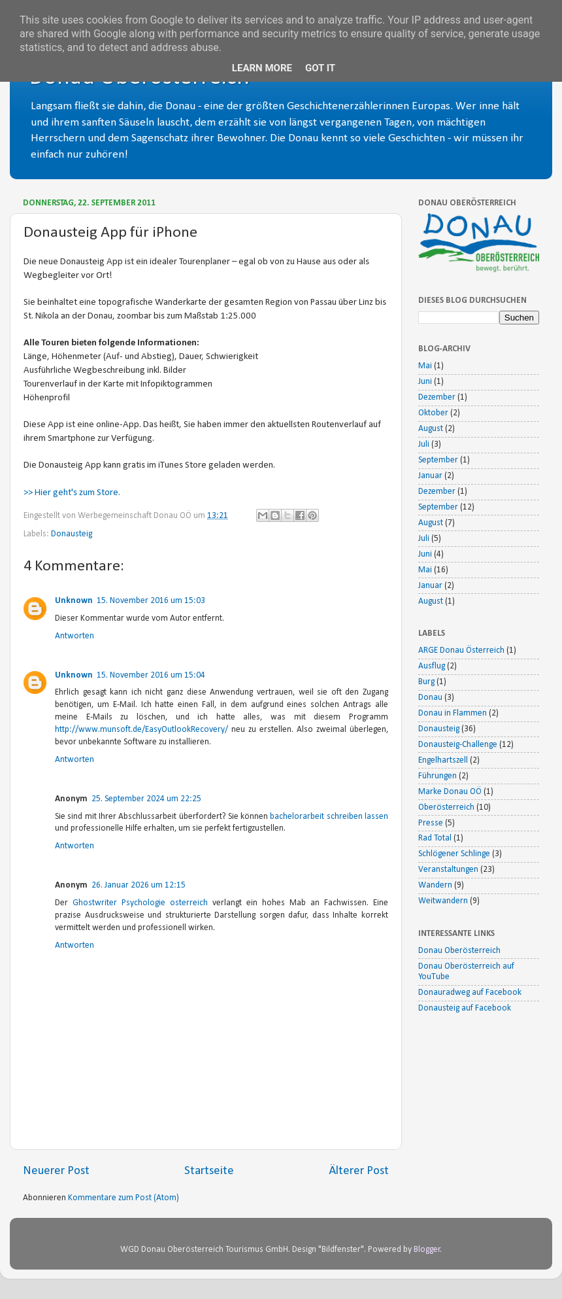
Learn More (262, 68)
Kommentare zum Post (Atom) (123, 1198)
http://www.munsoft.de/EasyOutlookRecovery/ (141, 729)
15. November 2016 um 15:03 (151, 601)
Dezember (436, 397)
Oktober (433, 413)
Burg (426, 682)
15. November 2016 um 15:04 (151, 675)
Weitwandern (443, 901)
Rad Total (435, 838)
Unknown (74, 601)
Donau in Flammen (452, 713)
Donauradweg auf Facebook (469, 992)
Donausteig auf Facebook (464, 1008)
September (438, 460)
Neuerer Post (56, 1171)
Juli (423, 444)
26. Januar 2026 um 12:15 (138, 885)
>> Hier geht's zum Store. (72, 493)
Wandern (435, 885)
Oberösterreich (446, 807)
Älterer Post (359, 1171)
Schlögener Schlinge (454, 854)
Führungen (437, 776)
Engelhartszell (443, 760)
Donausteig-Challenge (457, 744)
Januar (430, 476)
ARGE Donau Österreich (461, 650)
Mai (425, 366)
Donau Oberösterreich (459, 950)
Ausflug (431, 666)
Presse (430, 823)
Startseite (209, 1171)
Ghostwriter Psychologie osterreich (140, 903)
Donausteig (71, 534)
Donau (430, 697)
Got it (320, 68)
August (430, 428)
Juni (425, 381)
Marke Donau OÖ (450, 792)
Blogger (427, 1249)
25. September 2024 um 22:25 (146, 799)
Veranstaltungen (448, 869)
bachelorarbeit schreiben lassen (329, 816)
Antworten (74, 636)
